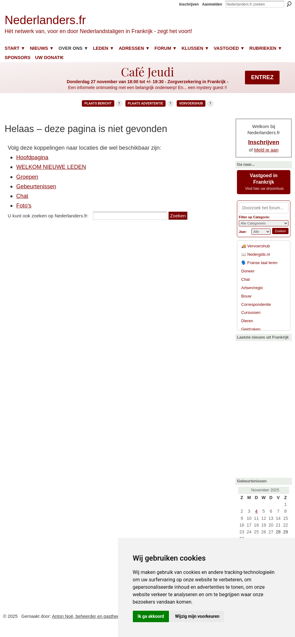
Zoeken (289, 4)
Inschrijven (189, 4)
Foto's (23, 205)
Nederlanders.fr (45, 20)
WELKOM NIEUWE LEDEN (51, 167)
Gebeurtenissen (36, 186)
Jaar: (243, 231)
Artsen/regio (252, 287)
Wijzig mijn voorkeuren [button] (197, 616)
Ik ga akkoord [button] (151, 616)
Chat (22, 196)
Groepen (27, 176)
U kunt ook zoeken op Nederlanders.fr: (48, 215)
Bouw (246, 296)
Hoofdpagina (32, 157)
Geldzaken (250, 329)
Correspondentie (256, 304)
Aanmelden (212, 4)
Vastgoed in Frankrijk (264, 182)
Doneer (248, 271)
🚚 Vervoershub (255, 246)
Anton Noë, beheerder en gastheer (86, 616)
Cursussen (250, 312)
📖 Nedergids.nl (255, 254)
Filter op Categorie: (254, 217)
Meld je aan (266, 149)
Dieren (247, 320)
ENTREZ (262, 77)
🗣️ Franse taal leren (259, 262)
